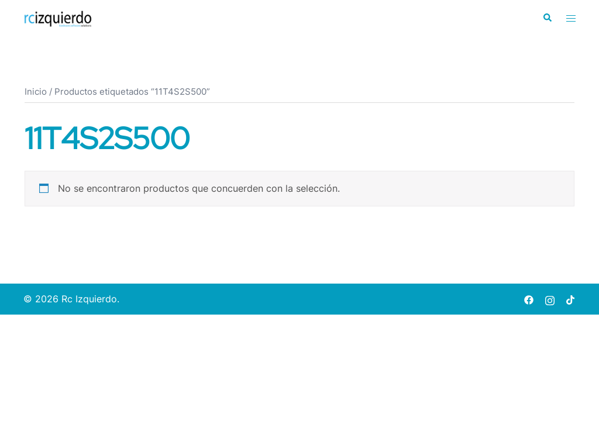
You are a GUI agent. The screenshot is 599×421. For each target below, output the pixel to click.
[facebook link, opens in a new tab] (528, 299)
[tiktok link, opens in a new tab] (571, 299)
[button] (547, 18)
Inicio (36, 92)
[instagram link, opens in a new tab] (550, 299)
